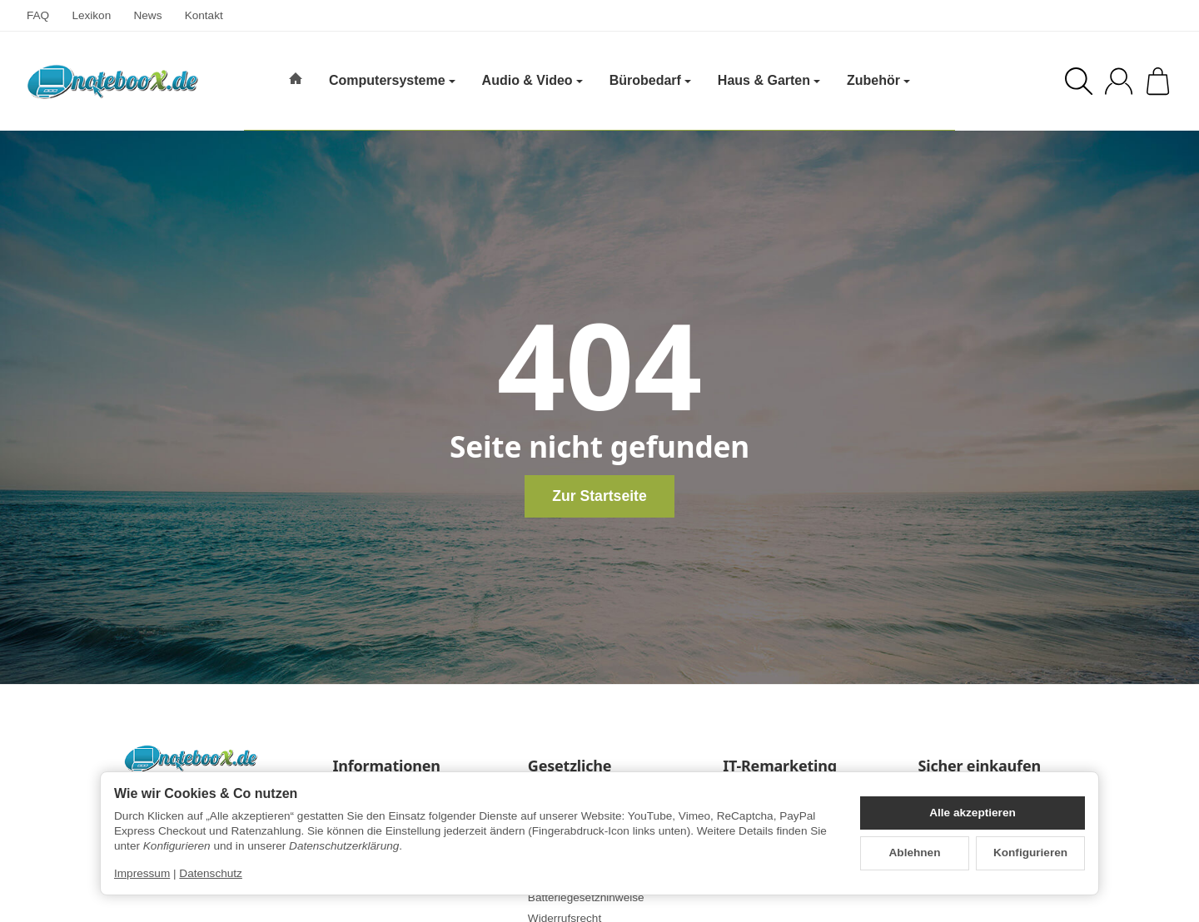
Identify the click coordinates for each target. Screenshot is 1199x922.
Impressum (142, 873)
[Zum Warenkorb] (1157, 81)
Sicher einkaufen (979, 766)
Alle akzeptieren (972, 812)
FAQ (38, 15)
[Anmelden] (1118, 81)
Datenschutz (210, 873)
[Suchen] (1078, 81)
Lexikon (91, 15)
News (147, 15)
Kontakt (204, 15)
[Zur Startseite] (112, 82)
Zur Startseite (599, 496)
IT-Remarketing (780, 766)
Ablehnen (915, 852)
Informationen (386, 766)
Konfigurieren (1030, 852)
